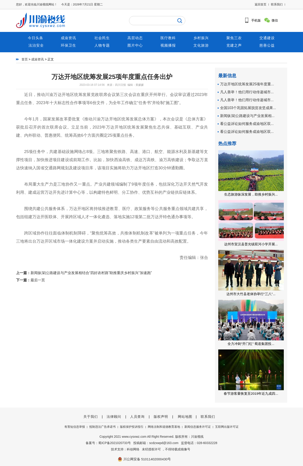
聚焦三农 (234, 38)
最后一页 (38, 280)
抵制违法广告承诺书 (102, 426)
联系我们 (277, 4)
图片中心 (135, 45)
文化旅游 (201, 45)
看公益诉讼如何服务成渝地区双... (247, 124)
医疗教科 (168, 38)
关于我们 (90, 416)
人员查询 (137, 416)
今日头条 (36, 38)
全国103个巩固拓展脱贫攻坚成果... (248, 108)
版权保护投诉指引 (131, 426)
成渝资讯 (69, 38)
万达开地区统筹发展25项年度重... (247, 84)
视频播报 (168, 45)
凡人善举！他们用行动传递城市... (247, 92)
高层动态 (135, 38)
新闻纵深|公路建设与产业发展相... (247, 116)
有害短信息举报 (74, 426)
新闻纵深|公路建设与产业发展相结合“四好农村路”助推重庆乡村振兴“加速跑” (91, 273)
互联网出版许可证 (227, 426)
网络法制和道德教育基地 (164, 426)
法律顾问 (114, 416)
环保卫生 (69, 45)
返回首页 (260, 4)
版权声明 (161, 416)
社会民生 (102, 38)
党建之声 (234, 45)
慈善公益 (267, 45)
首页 (24, 59)
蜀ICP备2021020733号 (114, 443)
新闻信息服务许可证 (197, 426)
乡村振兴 (201, 38)
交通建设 (267, 38)
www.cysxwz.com (134, 436)
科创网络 (133, 449)
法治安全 (36, 45)
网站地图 (184, 416)
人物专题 (102, 45)
